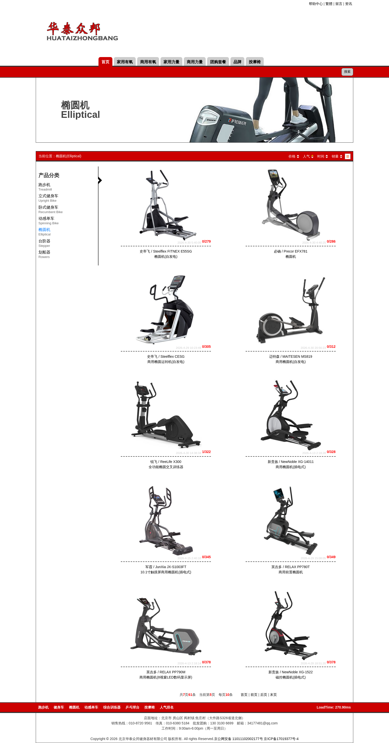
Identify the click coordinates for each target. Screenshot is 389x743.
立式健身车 (48, 199)
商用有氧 (148, 62)
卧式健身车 (50, 210)
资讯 (348, 4)
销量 (335, 156)
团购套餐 (218, 62)
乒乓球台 (132, 707)
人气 (306, 156)
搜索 (347, 71)
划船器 (44, 255)
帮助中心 (316, 4)
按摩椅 (255, 62)
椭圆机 (74, 707)
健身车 (59, 707)
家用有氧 (125, 62)
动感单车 (48, 221)
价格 (292, 156)
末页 (273, 695)
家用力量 (171, 62)
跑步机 (45, 188)
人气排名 (167, 707)
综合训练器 (112, 707)
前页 (254, 695)
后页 (263, 695)
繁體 (328, 4)
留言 (338, 4)
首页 (105, 62)
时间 (320, 156)
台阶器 (44, 244)
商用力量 (195, 62)
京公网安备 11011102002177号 (238, 739)
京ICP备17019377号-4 (281, 739)
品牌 (237, 62)
